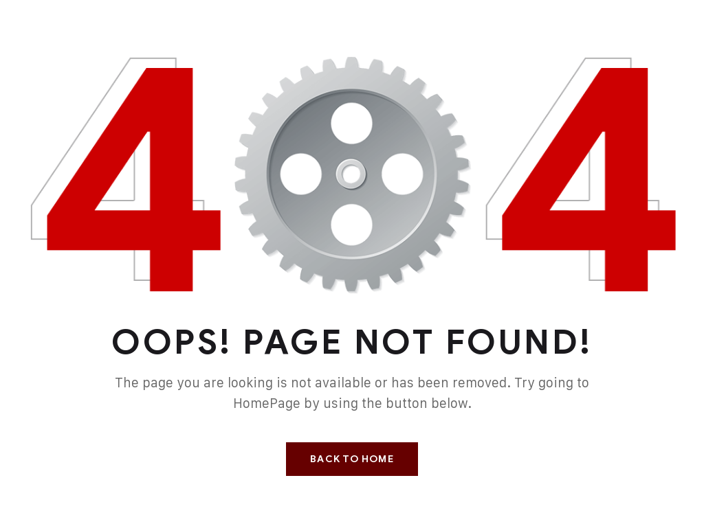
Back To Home (351, 459)
